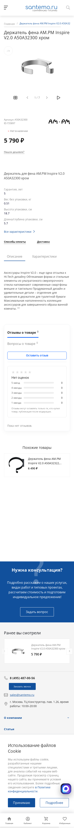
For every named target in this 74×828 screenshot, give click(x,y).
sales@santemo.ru (22, 695)
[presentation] (4, 651)
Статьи (9, 729)
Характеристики (44, 256)
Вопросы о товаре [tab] (22, 343)
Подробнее (54, 803)
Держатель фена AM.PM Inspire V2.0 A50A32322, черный (44, 463)
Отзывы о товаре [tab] (22, 332)
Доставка (43, 241)
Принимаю (21, 803)
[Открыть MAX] (66, 788)
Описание (14, 256)
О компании (13, 718)
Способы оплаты (15, 241)
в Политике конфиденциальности (29, 789)
